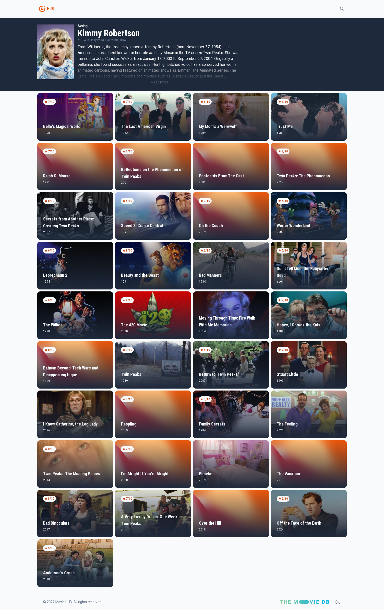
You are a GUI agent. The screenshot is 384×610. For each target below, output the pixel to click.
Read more (159, 82)
